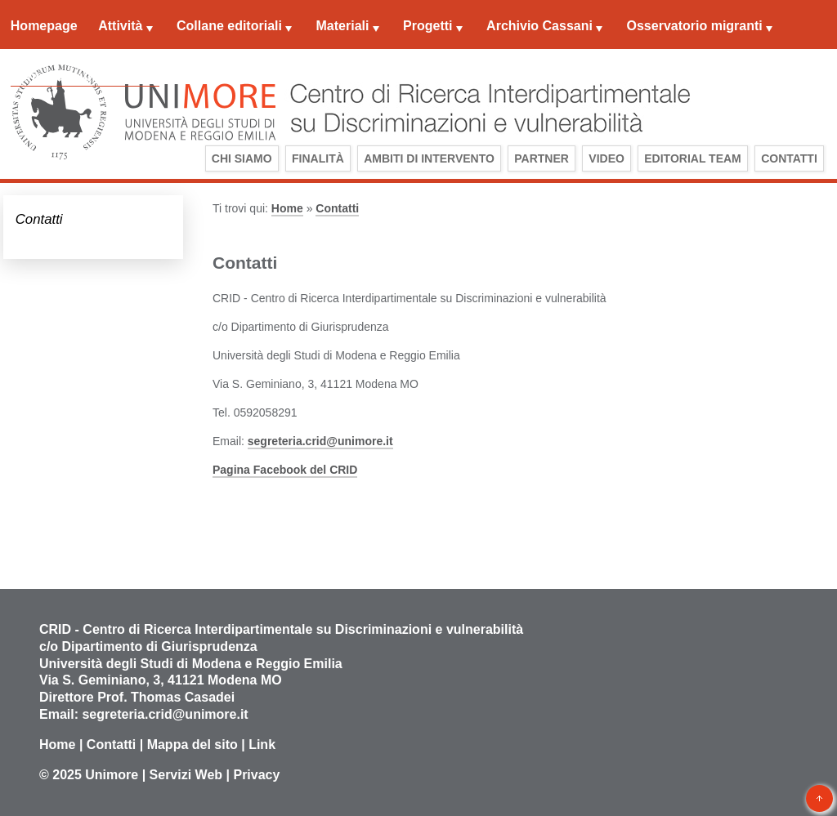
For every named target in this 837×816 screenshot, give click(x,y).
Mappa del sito (192, 744)
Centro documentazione (85, 76)
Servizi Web (186, 775)
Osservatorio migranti (695, 26)
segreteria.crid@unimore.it (320, 441)
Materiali (342, 26)
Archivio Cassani (539, 26)
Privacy (256, 775)
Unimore (111, 775)
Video (606, 158)
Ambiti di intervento (429, 158)
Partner (541, 158)
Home (287, 208)
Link (261, 744)
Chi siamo (242, 158)
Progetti (427, 26)
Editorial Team (692, 158)
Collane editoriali (229, 26)
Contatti (789, 158)
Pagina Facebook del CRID (285, 469)
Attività (120, 26)
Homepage (44, 26)
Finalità (318, 158)
